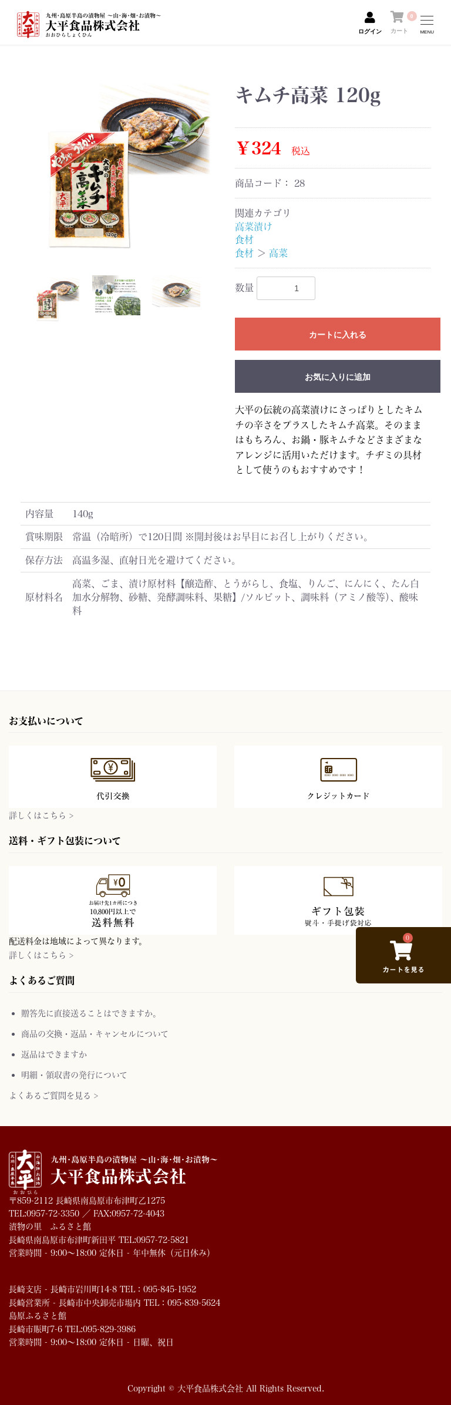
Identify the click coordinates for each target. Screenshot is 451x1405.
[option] (123, 167)
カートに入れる (337, 334)
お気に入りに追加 (338, 377)
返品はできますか (54, 1054)
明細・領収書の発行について (74, 1075)
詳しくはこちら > (41, 815)
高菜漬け (253, 226)
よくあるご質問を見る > (53, 1095)
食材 (244, 239)
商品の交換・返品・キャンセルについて (95, 1034)
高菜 (278, 252)
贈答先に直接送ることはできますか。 (91, 1013)
